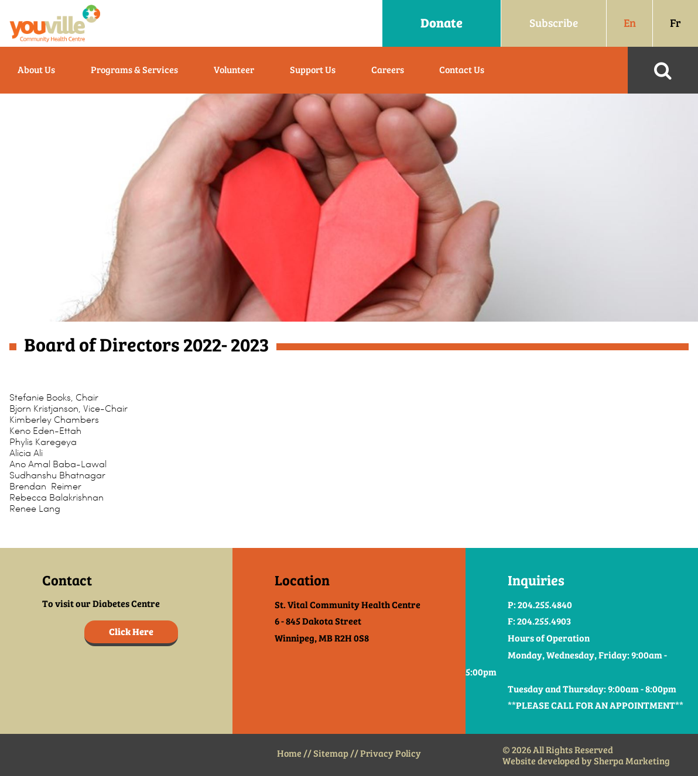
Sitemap (330, 753)
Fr (675, 23)
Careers (387, 69)
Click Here (131, 631)
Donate (441, 23)
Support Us (313, 69)
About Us (36, 69)
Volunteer (234, 69)
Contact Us (461, 69)
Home (289, 753)
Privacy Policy (390, 753)
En (630, 23)
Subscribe (553, 23)
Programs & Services (134, 69)
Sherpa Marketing (632, 761)
